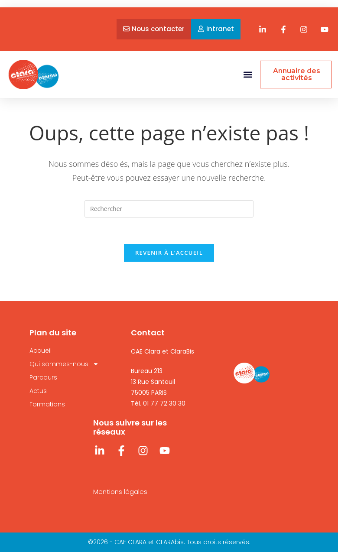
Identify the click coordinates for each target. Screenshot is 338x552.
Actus (38, 390)
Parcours (43, 377)
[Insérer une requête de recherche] (169, 209)
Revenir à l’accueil (169, 253)
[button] (247, 75)
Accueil (40, 350)
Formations (47, 404)
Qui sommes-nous (64, 364)
